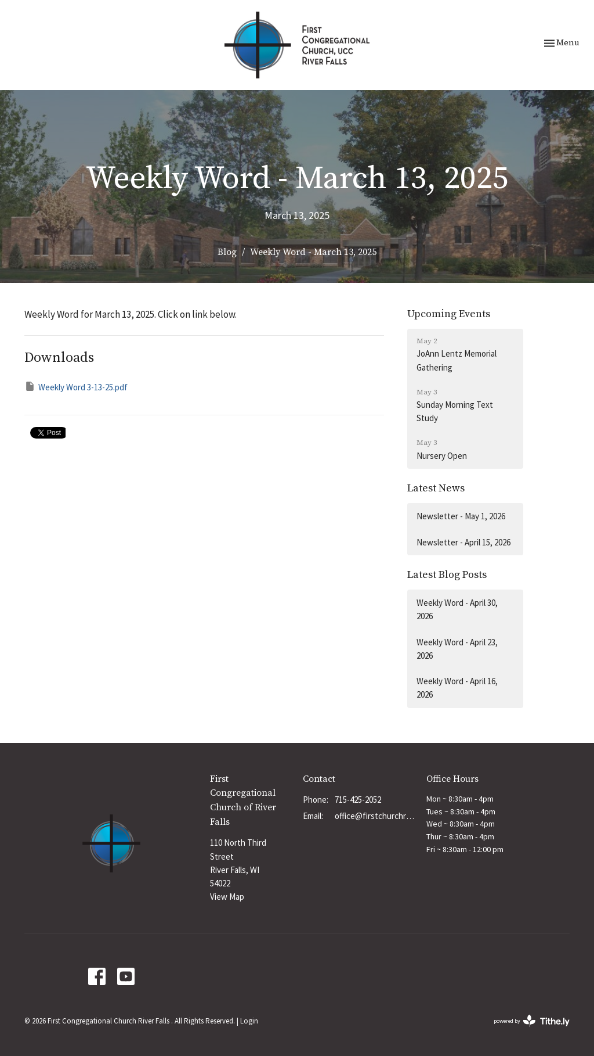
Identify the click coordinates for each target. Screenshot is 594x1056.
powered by (532, 1020)
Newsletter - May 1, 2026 (460, 516)
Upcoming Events (448, 314)
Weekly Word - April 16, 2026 (457, 688)
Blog (227, 252)
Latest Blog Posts (447, 574)
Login (249, 1021)
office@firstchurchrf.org (375, 815)
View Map (227, 896)
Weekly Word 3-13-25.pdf (76, 386)
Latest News (436, 488)
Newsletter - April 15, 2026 (463, 542)
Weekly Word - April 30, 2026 (457, 609)
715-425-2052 (358, 799)
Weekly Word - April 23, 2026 (457, 649)
